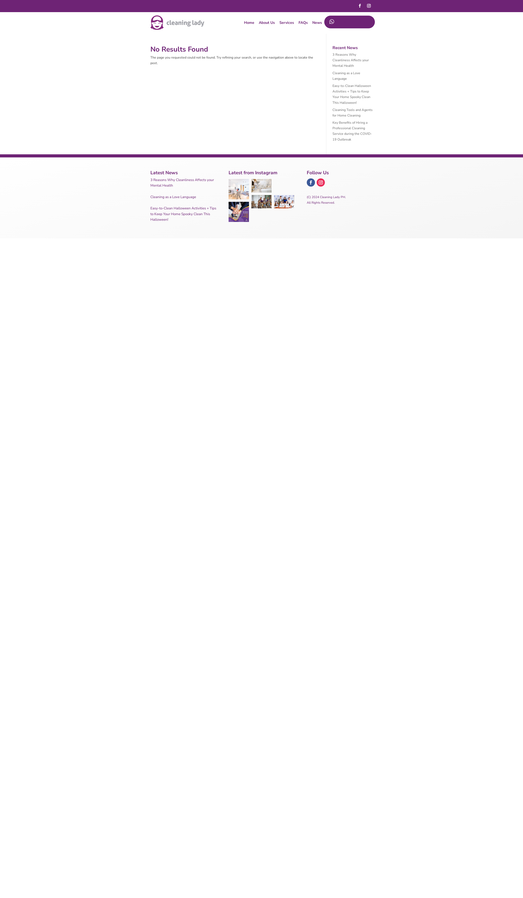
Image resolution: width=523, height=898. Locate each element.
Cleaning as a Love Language (173, 197)
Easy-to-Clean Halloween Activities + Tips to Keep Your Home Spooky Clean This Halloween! (183, 214)
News (317, 22)
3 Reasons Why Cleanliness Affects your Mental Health (350, 60)
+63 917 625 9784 (349, 22)
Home (249, 22)
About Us (267, 22)
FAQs (303, 22)
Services (286, 22)
